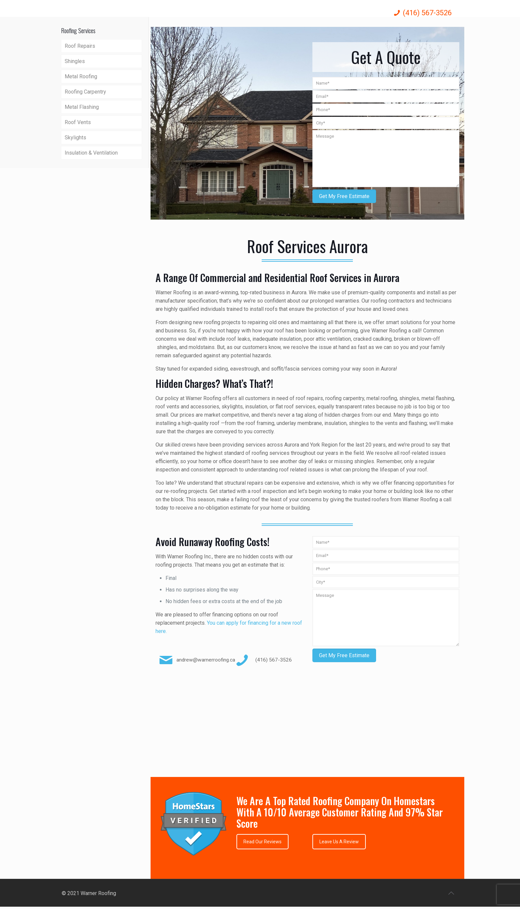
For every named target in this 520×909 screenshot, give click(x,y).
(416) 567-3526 (427, 13)
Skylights (75, 137)
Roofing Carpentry (85, 92)
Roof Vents (78, 122)
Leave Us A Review (339, 841)
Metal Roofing (81, 76)
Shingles (75, 61)
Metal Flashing (82, 107)
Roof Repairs (80, 46)
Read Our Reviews (262, 841)
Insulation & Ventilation (91, 153)
